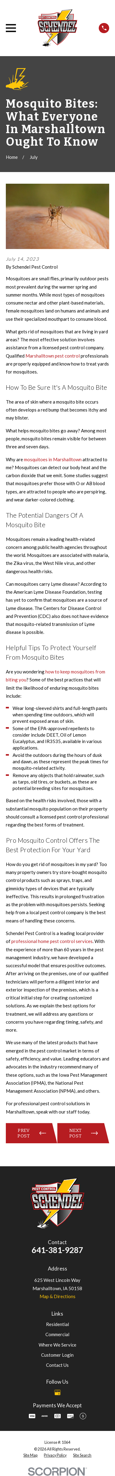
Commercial (57, 1334)
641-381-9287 (57, 1250)
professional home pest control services (52, 941)
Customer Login (57, 1355)
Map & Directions (57, 1296)
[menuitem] (30, 1455)
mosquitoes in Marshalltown (53, 459)
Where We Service (57, 1345)
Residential (57, 1324)
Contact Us (57, 1365)
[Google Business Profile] (57, 1392)
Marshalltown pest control (52, 355)
